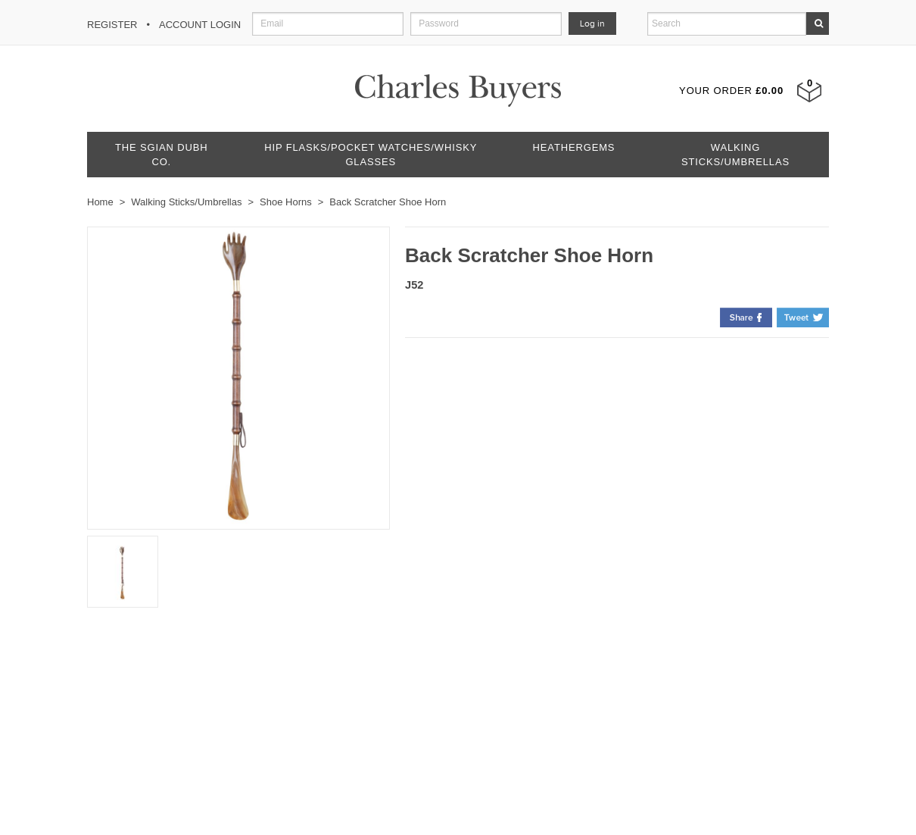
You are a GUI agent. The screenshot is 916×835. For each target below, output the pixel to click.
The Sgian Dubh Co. (161, 154)
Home (100, 202)
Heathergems (574, 147)
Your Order (731, 90)
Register (112, 24)
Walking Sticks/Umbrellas (735, 154)
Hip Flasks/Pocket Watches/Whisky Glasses (370, 154)
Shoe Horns (286, 202)
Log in (592, 23)
